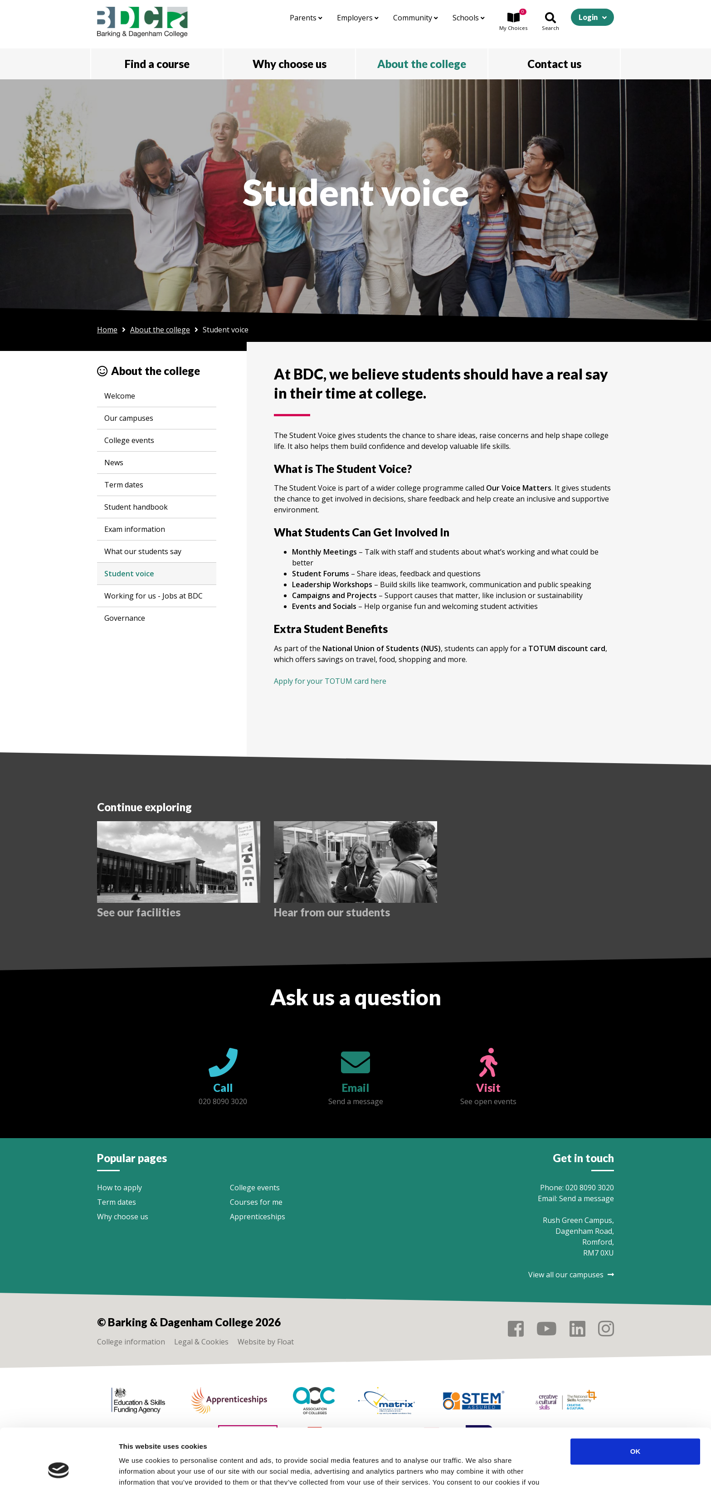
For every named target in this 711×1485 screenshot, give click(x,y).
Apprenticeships (257, 1217)
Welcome (119, 396)
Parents (306, 18)
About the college (160, 330)
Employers (358, 18)
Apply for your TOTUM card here (330, 681)
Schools (469, 18)
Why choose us (122, 1217)
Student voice (129, 574)
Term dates (123, 485)
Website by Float (266, 1342)
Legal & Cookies (201, 1342)
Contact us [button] (554, 63)
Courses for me (256, 1202)
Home (107, 330)
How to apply (119, 1188)
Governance (124, 618)
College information (131, 1342)
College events (129, 440)
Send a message (586, 1198)
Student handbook (136, 507)
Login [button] (588, 17)
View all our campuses (571, 1275)
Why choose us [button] (289, 63)
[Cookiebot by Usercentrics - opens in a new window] (58, 1467)
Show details (476, 1467)
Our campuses (128, 418)
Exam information (134, 529)
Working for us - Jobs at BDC (153, 596)
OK (635, 1396)
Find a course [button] (157, 63)
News (113, 462)
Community (415, 18)
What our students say (142, 551)
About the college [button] (421, 63)
